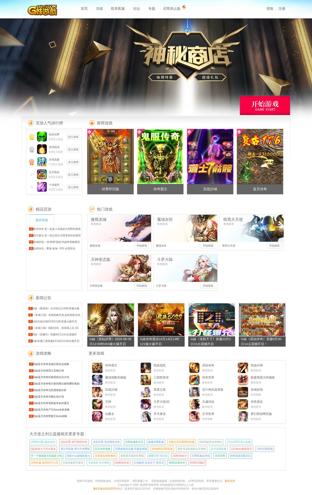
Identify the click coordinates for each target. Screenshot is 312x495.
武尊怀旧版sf (197, 462)
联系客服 (118, 8)
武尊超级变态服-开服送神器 (131, 448)
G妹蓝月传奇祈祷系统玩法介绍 (51, 377)
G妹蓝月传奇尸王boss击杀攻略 (51, 409)
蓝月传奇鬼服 (102, 448)
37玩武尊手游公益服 (238, 441)
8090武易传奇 (177, 462)
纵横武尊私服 (156, 441)
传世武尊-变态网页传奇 (106, 441)
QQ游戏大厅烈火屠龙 (43, 448)
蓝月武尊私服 (218, 448)
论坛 (136, 8)
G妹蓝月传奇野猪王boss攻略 (50, 416)
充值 (99, 8)
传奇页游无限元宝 (240, 455)
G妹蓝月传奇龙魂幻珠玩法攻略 (51, 364)
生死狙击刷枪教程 (105, 455)
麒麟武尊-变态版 (158, 455)
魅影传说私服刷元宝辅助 (191, 448)
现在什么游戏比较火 (78, 455)
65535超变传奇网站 (210, 441)
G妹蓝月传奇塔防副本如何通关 (51, 403)
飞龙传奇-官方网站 (99, 462)
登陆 (269, 8)
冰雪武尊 (220, 455)
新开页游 (42, 220)
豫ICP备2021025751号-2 (107, 488)
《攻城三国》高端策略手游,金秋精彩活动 (56, 314)
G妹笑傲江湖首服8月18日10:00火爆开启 (56, 340)
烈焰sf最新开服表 (73, 462)
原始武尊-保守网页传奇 (73, 441)
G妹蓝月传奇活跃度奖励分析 (50, 390)
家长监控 (230, 480)
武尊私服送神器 (201, 455)
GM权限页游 (121, 462)
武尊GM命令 (179, 455)
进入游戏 (73, 136)
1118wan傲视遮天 (241, 448)
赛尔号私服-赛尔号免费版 (75, 448)
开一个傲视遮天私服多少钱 (46, 455)
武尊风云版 (173, 9)
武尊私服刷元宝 (134, 441)
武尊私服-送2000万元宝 (44, 462)
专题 (151, 8)
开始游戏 (141, 245)
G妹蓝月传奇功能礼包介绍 (48, 396)
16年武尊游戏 (265, 448)
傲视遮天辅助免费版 (132, 455)
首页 (84, 8)
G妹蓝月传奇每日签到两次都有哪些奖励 (56, 383)
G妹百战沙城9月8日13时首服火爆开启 (55, 321)
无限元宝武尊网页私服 (182, 441)
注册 (281, 8)
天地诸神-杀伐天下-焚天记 (149, 462)
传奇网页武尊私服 (162, 448)
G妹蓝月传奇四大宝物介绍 (48, 370)
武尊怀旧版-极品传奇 (43, 441)
